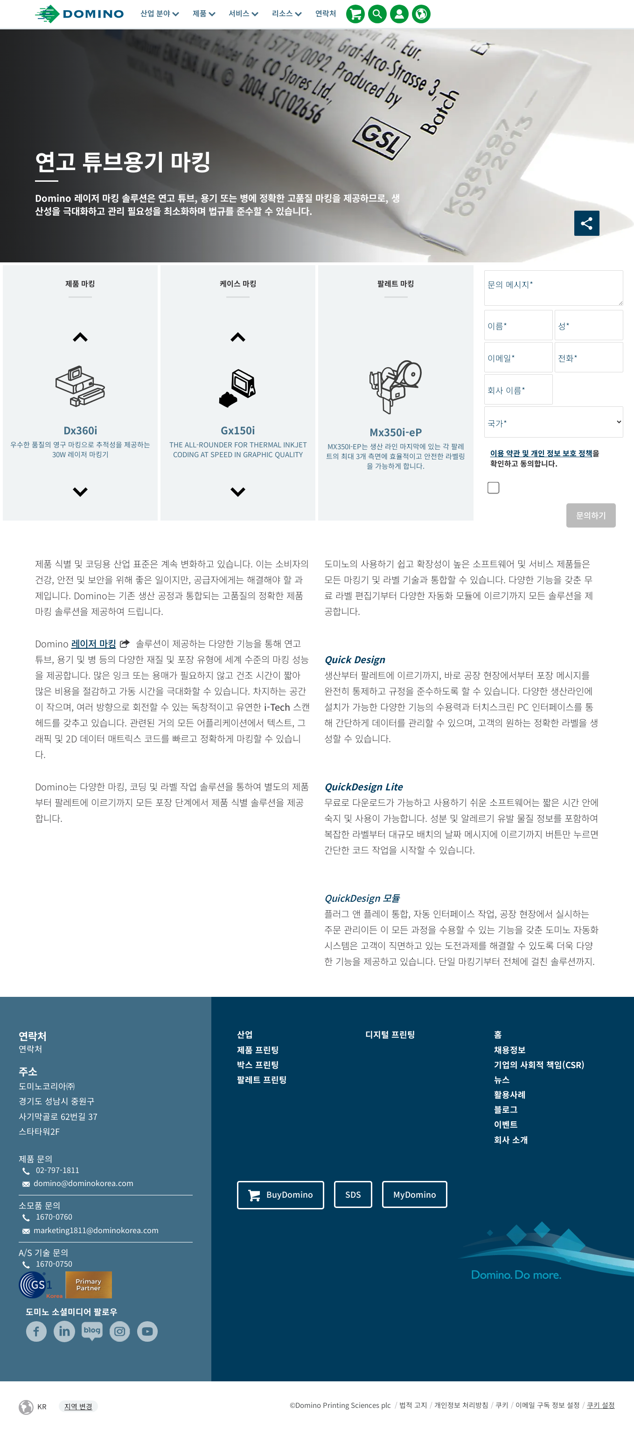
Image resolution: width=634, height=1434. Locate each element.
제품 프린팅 (258, 1050)
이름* (497, 326)
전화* (568, 358)
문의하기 (590, 515)
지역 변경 (78, 1407)
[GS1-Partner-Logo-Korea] (65, 1284)
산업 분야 (159, 13)
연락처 (325, 13)
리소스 (287, 13)
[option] (80, 415)
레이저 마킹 (93, 644)
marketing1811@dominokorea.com (96, 1230)
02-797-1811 (57, 1170)
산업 (245, 1035)
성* (564, 326)
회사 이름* (506, 390)
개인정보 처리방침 (461, 1405)
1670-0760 (54, 1217)
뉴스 (502, 1080)
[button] (80, 336)
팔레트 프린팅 (262, 1080)
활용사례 (510, 1095)
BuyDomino (281, 1195)
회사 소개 (511, 1140)
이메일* (501, 358)
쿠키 (502, 1405)
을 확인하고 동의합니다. (544, 458)
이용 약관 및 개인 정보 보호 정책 (541, 453)
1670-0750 (54, 1263)
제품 (204, 13)
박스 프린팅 (258, 1065)
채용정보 (510, 1050)
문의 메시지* (510, 284)
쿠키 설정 (601, 1405)
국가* (497, 423)
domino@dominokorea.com (83, 1183)
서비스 (243, 13)
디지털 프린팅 (390, 1035)
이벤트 (506, 1125)
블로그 (506, 1110)
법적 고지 (413, 1405)
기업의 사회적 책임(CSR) (539, 1065)
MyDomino (417, 1195)
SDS (354, 1195)
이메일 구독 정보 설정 (548, 1405)
